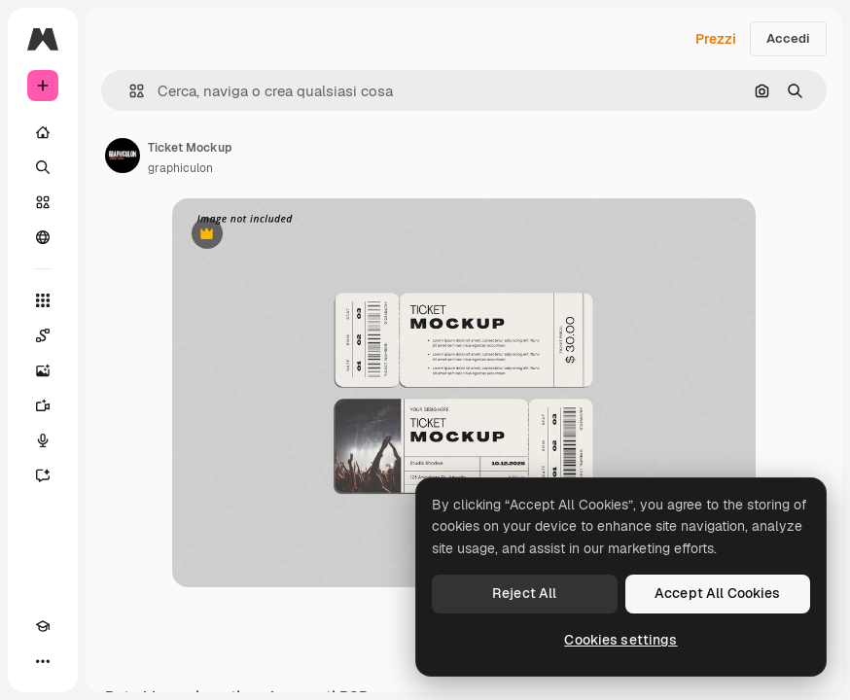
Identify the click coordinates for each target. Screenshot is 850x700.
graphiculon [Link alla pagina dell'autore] (180, 168)
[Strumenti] (42, 300)
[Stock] (42, 202)
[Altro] (42, 661)
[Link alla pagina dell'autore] (122, 155)
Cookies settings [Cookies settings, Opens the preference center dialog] (620, 639)
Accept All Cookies (718, 593)
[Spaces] (42, 335)
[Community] (42, 237)
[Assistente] (42, 475)
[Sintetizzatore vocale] (42, 440)
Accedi (788, 38)
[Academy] (42, 626)
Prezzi (715, 39)
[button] (129, 91)
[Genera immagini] (42, 370)
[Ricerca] (42, 167)
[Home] (42, 132)
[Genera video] (42, 405)
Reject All (524, 593)
